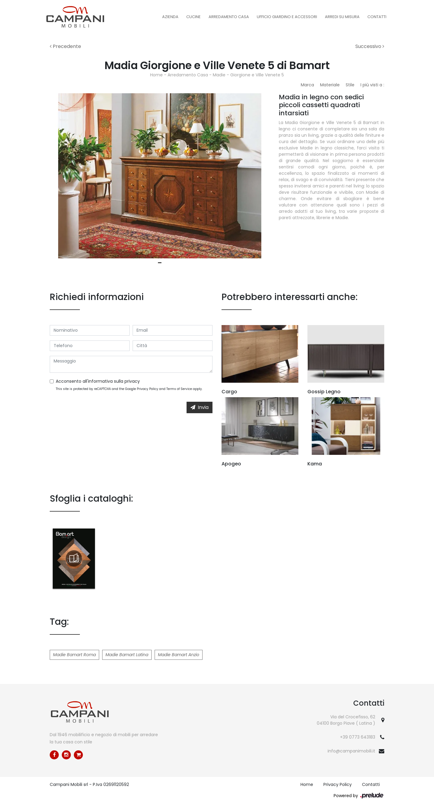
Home (156, 75)
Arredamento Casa (229, 17)
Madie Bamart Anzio (178, 655)
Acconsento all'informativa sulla (98, 381)
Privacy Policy (147, 389)
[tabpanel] (160, 175)
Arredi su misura (342, 17)
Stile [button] (350, 85)
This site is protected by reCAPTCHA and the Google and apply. (129, 389)
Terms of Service (179, 389)
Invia (199, 407)
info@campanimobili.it (351, 751)
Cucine (193, 17)
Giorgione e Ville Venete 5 (257, 75)
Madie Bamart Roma (74, 655)
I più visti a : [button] (372, 85)
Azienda (170, 17)
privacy (132, 381)
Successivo (369, 46)
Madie (219, 75)
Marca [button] (307, 85)
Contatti (376, 17)
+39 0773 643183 (357, 737)
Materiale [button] (330, 85)
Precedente (65, 46)
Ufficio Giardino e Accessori (287, 17)
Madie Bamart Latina (126, 655)
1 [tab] (160, 263)
